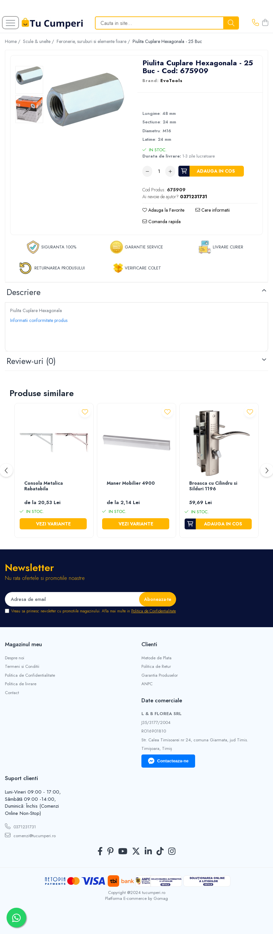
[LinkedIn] (148, 852)
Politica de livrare (20, 684)
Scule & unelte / (39, 41)
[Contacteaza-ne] (255, 23)
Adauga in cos (216, 171)
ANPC (147, 684)
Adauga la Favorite (163, 210)
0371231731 (20, 826)
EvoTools (171, 81)
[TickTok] (160, 852)
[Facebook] (100, 852)
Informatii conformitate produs (38, 320)
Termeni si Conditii (22, 666)
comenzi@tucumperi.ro (30, 835)
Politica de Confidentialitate (153, 611)
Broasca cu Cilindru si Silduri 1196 (213, 486)
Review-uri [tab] (31, 361)
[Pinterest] (110, 852)
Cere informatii (212, 210)
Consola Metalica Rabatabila (43, 486)
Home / (13, 41)
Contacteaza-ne (168, 761)
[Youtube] (123, 852)
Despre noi (14, 658)
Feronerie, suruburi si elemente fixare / (94, 41)
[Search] (167, 23)
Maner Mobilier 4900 (131, 483)
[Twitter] (136, 852)
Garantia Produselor (159, 675)
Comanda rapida (161, 221)
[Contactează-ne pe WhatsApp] (16, 917)
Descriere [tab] (24, 292)
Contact (12, 693)
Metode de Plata (156, 658)
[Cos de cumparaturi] (265, 23)
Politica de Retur (156, 666)
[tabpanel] (85, 100)
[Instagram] (172, 852)
